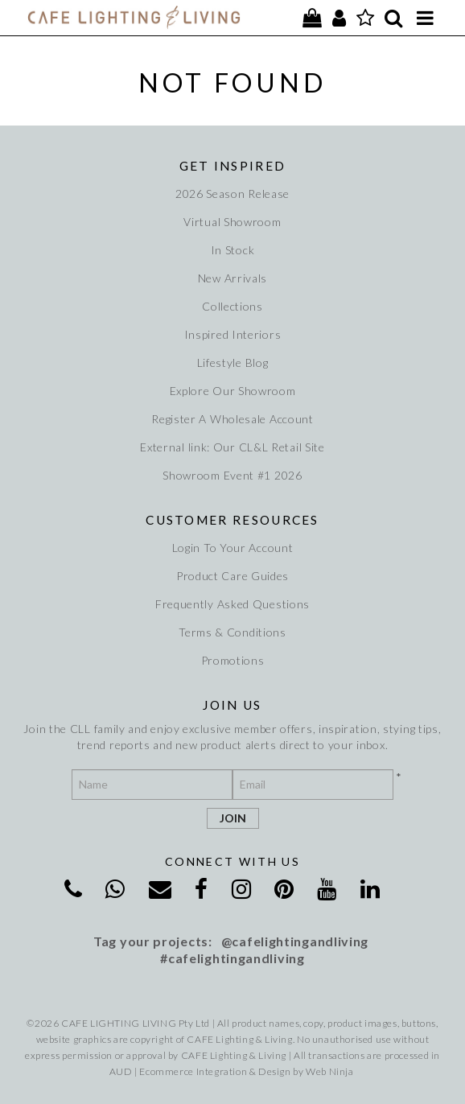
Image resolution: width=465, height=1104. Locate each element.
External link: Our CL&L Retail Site (232, 447)
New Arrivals (232, 278)
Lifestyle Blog (233, 362)
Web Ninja (329, 1071)
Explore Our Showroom (233, 391)
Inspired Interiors (233, 334)
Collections (232, 306)
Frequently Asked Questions (232, 604)
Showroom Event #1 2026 (232, 475)
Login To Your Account (233, 547)
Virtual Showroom (232, 222)
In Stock (233, 250)
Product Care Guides (232, 576)
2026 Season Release (232, 193)
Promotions (233, 660)
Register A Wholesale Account (232, 419)
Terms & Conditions (232, 632)
